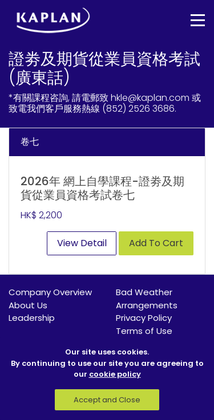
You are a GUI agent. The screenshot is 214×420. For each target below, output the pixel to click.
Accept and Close (107, 399)
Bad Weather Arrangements (146, 298)
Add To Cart (156, 243)
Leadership (32, 318)
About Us (28, 305)
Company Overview (50, 292)
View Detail (82, 243)
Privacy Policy (144, 318)
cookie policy (115, 374)
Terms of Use (144, 331)
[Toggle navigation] (189, 20)
